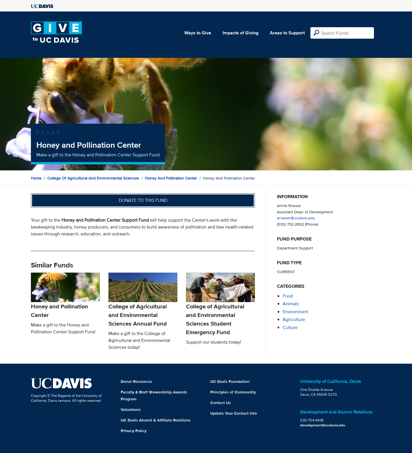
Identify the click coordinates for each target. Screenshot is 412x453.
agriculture (294, 319)
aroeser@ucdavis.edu (296, 218)
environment (295, 311)
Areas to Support (287, 32)
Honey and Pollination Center (171, 178)
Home (36, 178)
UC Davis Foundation (229, 381)
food (288, 296)
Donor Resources (136, 381)
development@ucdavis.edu (322, 425)
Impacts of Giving (240, 32)
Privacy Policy (133, 431)
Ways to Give (197, 32)
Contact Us (220, 402)
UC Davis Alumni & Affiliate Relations (156, 420)
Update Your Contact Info (233, 413)
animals (291, 303)
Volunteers (131, 409)
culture (290, 327)
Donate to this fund (143, 200)
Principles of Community (233, 392)
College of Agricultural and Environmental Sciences (93, 178)
